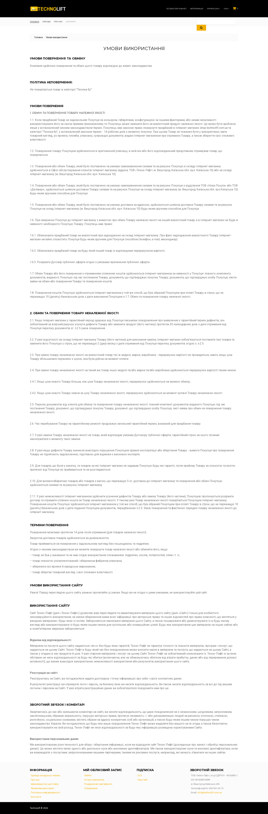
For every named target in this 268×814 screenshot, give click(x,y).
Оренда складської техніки (45, 775)
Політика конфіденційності (45, 792)
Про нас (35, 779)
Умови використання (42, 788)
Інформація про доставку (45, 784)
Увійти (87, 775)
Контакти (36, 796)
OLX (140, 775)
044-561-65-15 (216, 788)
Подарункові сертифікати (98, 784)
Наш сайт (143, 779)
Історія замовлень (94, 779)
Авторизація (196, 9)
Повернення (91, 788)
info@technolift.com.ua (210, 792)
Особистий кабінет (176, 9)
